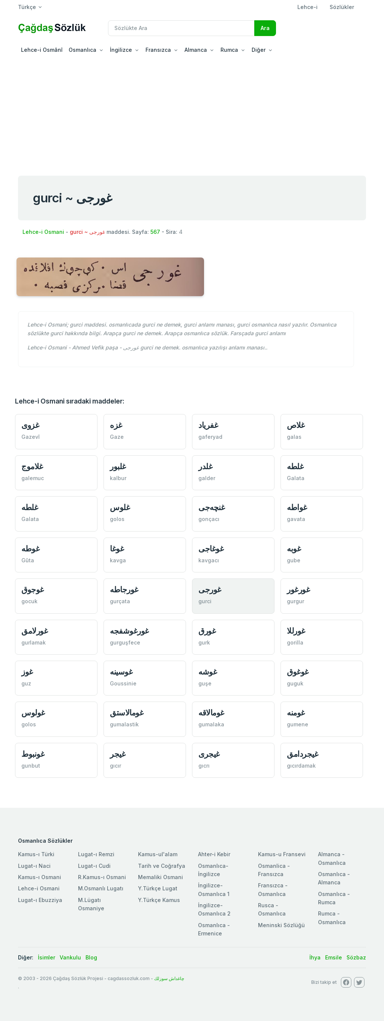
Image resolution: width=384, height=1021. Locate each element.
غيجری (209, 754)
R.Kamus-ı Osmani (102, 877)
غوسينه (121, 671)
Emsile (333, 957)
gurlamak (33, 642)
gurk (204, 642)
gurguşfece (125, 642)
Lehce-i (307, 7)
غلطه (295, 466)
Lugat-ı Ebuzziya (40, 900)
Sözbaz (356, 957)
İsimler (46, 957)
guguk (295, 683)
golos (117, 519)
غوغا (117, 548)
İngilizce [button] (121, 50)
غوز (27, 671)
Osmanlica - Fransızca (274, 870)
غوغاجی (211, 548)
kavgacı (208, 560)
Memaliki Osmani (160, 877)
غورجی (209, 589)
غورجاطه (124, 589)
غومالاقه (211, 712)
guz (26, 683)
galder (206, 478)
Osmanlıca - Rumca (334, 898)
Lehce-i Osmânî (42, 50)
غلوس (120, 507)
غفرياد (208, 425)
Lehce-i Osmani (43, 232)
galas (294, 437)
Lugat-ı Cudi (94, 866)
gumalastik (124, 724)
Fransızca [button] (158, 50)
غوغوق (298, 671)
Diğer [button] (259, 50)
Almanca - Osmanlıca (332, 858)
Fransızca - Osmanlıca (273, 889)
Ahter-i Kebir (214, 854)
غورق (207, 630)
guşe (205, 683)
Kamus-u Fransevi (282, 854)
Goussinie (123, 683)
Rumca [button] (229, 50)
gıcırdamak (301, 765)
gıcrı (204, 765)
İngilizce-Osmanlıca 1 (214, 889)
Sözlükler (342, 7)
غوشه (207, 671)
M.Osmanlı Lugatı (100, 888)
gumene (297, 724)
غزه (116, 425)
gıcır (115, 765)
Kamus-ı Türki (36, 854)
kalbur (118, 478)
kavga (118, 560)
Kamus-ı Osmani (39, 877)
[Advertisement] (192, 114)
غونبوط (32, 754)
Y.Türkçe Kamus (159, 900)
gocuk (29, 601)
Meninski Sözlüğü (281, 925)
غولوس (33, 712)
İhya (315, 957)
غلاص (296, 425)
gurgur (295, 601)
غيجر (117, 754)
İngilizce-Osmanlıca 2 (214, 909)
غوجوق (32, 589)
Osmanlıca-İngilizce (213, 870)
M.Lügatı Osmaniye (91, 904)
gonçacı (208, 519)
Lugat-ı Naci (34, 866)
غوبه (294, 548)
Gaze (117, 437)
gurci (205, 601)
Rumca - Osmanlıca (332, 917)
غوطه (30, 548)
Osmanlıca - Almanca (334, 878)
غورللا (296, 630)
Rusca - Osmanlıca (272, 909)
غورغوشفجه (129, 630)
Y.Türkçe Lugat (157, 888)
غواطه (297, 507)
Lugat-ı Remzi (96, 854)
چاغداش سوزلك (169, 978)
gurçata (120, 601)
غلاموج (32, 466)
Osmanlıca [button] (82, 50)
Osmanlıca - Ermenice (214, 929)
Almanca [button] (195, 50)
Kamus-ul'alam (157, 854)
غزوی (30, 425)
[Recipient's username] (181, 28)
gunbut (30, 765)
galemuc (32, 478)
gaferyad (210, 437)
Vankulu (70, 957)
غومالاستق (126, 712)
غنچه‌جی (211, 507)
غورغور (298, 589)
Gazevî (30, 437)
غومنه (296, 712)
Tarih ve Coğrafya (161, 866)
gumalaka (211, 724)
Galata (295, 478)
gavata (296, 519)
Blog (91, 957)
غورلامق (34, 630)
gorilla (295, 642)
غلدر (205, 466)
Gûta (27, 560)
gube (293, 560)
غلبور (118, 466)
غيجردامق (302, 754)
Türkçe (27, 7)
